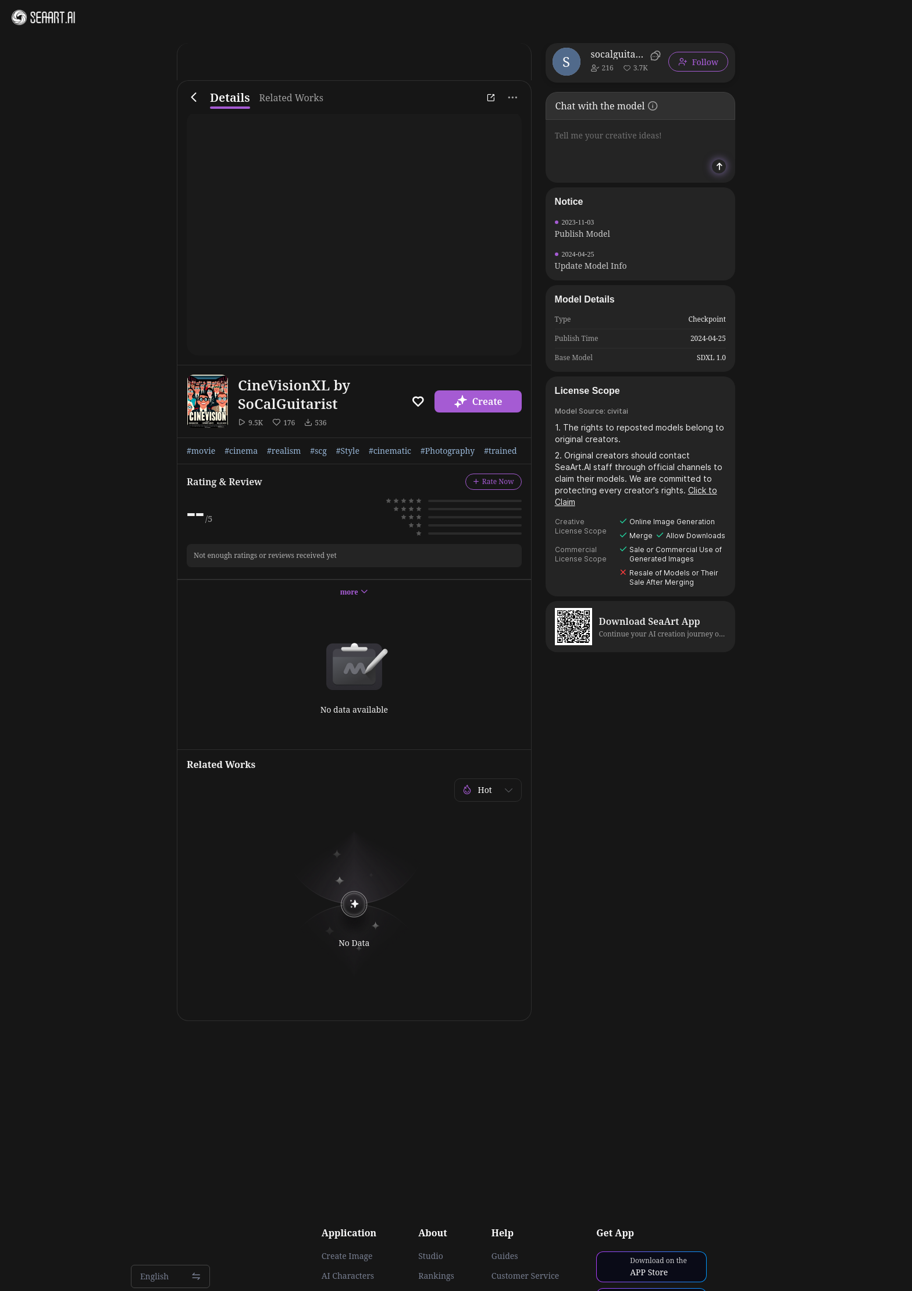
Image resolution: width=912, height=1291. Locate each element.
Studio (430, 1256)
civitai (617, 411)
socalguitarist (618, 54)
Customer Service (525, 1276)
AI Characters (348, 1276)
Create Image (347, 1256)
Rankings (436, 1276)
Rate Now (493, 481)
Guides (504, 1256)
